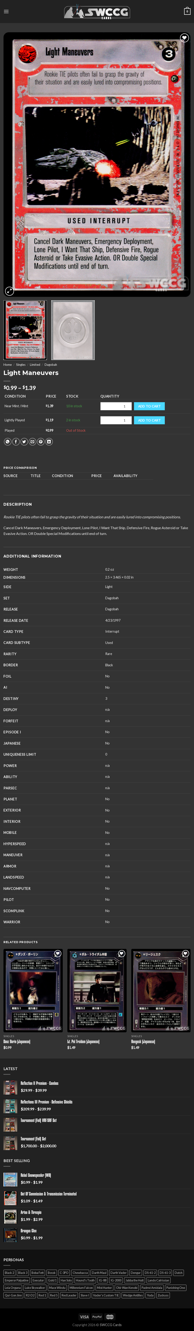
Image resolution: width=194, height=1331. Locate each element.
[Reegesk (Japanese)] (161, 990)
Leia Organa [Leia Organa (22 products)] (13, 1288)
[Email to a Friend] (32, 442)
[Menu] (6, 11)
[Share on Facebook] (16, 442)
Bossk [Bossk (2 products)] (52, 1273)
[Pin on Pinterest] (41, 442)
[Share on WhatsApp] (7, 442)
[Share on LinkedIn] (49, 442)
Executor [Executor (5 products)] (38, 1280)
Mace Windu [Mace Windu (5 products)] (57, 1288)
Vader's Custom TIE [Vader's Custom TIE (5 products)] (106, 1295)
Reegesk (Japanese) (143, 1042)
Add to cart (149, 406)
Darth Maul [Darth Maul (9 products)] (99, 1273)
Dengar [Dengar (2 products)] (136, 1273)
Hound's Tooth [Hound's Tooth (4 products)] (85, 1280)
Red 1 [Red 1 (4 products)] (42, 1295)
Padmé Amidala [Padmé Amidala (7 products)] (152, 1288)
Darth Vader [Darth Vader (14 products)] (119, 1273)
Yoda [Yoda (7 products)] (150, 1295)
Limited (35, 364)
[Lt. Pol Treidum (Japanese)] (97, 990)
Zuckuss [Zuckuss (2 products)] (163, 1295)
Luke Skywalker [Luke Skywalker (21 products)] (35, 1288)
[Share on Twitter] (24, 442)
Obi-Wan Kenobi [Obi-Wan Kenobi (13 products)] (126, 1288)
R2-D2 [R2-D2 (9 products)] (30, 1295)
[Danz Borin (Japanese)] (33, 990)
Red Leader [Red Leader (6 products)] (69, 1295)
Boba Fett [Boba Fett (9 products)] (37, 1273)
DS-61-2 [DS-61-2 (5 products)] (150, 1273)
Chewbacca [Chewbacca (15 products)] (80, 1273)
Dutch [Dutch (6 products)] (179, 1273)
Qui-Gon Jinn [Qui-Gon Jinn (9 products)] (13, 1295)
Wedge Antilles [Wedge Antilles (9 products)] (133, 1295)
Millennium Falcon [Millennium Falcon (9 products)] (81, 1288)
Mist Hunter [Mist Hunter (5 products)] (104, 1288)
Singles (21, 364)
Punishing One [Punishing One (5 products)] (175, 1288)
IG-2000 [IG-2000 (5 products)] (116, 1280)
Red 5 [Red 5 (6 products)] (53, 1295)
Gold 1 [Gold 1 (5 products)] (52, 1280)
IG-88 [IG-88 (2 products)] (102, 1280)
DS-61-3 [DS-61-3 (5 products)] (165, 1273)
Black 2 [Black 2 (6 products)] (9, 1273)
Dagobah (51, 364)
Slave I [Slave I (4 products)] (85, 1295)
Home (7, 364)
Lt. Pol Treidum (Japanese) (83, 1042)
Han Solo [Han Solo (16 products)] (66, 1280)
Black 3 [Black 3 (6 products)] (22, 1273)
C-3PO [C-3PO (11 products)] (64, 1273)
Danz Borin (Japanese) (16, 1042)
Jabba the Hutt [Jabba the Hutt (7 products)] (135, 1280)
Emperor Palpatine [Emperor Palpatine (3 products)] (17, 1280)
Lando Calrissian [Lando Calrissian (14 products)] (158, 1280)
